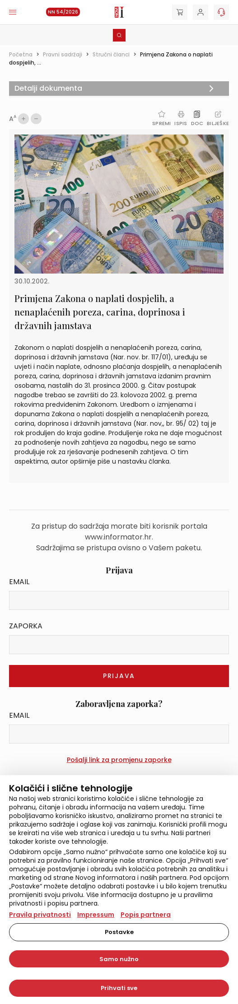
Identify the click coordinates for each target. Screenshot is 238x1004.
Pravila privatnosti (40, 914)
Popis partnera (146, 914)
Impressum (95, 914)
